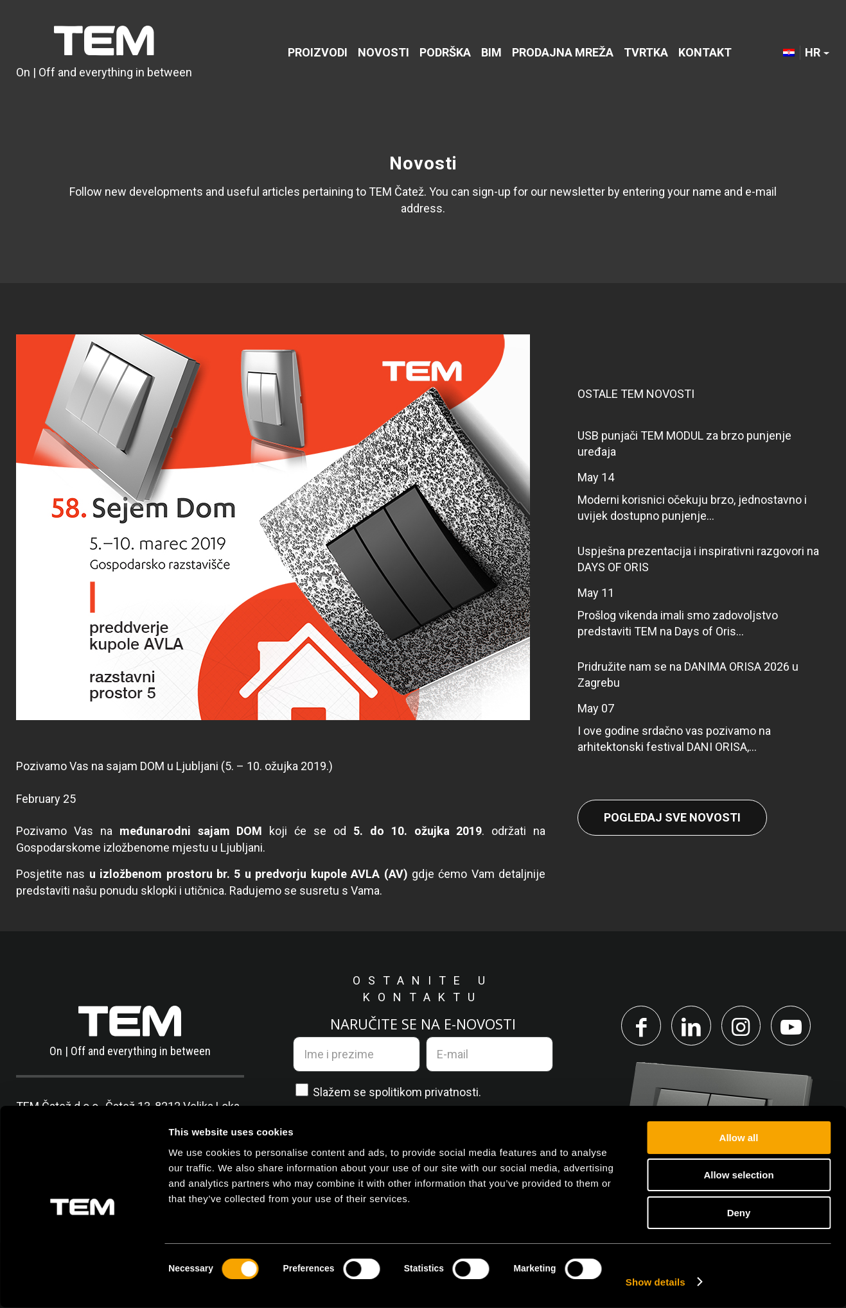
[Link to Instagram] (741, 1026)
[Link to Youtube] (793, 1026)
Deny (739, 1213)
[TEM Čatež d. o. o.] (104, 53)
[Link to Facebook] (639, 1026)
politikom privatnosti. (428, 1092)
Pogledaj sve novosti (672, 817)
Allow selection (738, 1176)
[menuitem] (318, 53)
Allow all (739, 1138)
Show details (655, 1282)
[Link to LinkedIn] (690, 1026)
